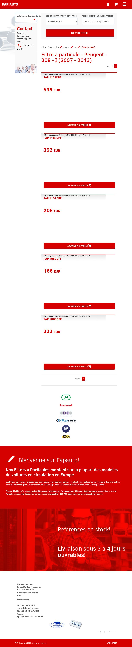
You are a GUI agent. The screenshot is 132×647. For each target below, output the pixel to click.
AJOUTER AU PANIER (79, 124)
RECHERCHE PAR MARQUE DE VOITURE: (61, 16)
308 (75, 47)
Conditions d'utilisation (27, 592)
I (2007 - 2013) (84, 74)
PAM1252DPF (52, 77)
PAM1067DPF (53, 258)
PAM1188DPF (53, 137)
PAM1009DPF (53, 318)
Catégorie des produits (26, 17)
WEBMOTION (112, 643)
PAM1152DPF (53, 198)
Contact (20, 595)
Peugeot (66, 47)
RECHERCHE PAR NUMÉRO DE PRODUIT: (97, 16)
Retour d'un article (25, 589)
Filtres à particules (50, 47)
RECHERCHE (80, 33)
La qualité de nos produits (29, 586)
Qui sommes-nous (25, 584)
